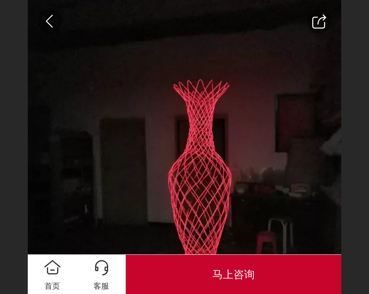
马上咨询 (233, 274)
